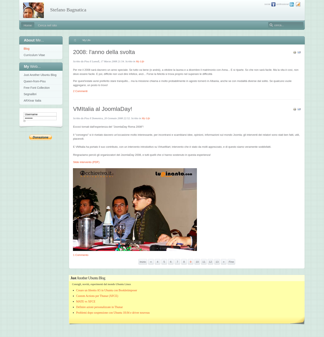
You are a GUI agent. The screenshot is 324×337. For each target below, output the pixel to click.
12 (210, 261)
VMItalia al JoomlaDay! (102, 109)
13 (217, 261)
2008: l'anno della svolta (104, 52)
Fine (231, 261)
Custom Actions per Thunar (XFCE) (97, 295)
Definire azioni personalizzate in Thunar (99, 307)
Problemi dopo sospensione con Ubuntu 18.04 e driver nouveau (113, 312)
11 (203, 261)
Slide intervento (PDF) (86, 162)
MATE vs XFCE (85, 301)
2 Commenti (80, 91)
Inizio (143, 261)
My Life (140, 61)
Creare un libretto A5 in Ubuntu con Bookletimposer (106, 290)
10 (197, 261)
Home (77, 40)
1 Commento (80, 255)
